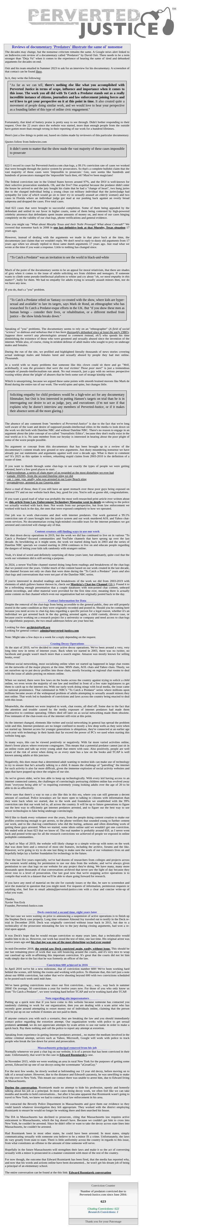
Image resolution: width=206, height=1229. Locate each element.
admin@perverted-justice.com (59, 630)
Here (39, 71)
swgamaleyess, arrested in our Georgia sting (33, 482)
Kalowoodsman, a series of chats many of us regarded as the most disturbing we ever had (60, 472)
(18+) (93, 584)
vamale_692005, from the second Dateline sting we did (40, 475)
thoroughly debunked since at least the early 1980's (98, 332)
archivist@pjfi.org (38, 627)
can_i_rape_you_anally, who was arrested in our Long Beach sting (47, 479)
